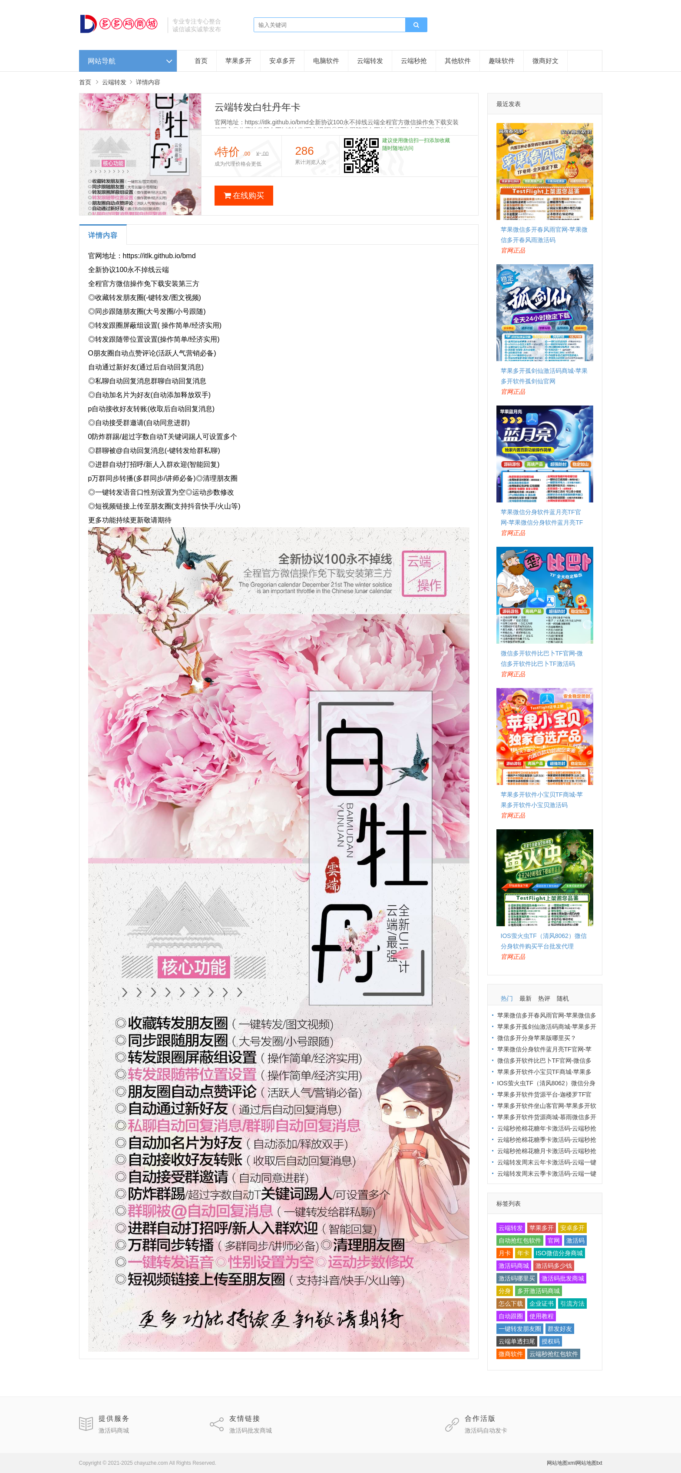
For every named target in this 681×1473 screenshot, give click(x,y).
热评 (544, 998)
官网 (554, 1240)
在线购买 (244, 195)
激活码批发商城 (563, 1278)
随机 (563, 998)
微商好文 (545, 60)
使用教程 (541, 1316)
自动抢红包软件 (520, 1240)
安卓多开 (282, 60)
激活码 (575, 1240)
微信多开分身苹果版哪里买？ (536, 1037)
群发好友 (560, 1328)
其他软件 (458, 60)
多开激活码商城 (538, 1290)
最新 (525, 998)
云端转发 (370, 60)
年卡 (523, 1253)
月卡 (505, 1253)
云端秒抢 (414, 60)
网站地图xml (561, 1463)
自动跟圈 (511, 1316)
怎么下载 (511, 1303)
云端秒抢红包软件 (553, 1353)
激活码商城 (514, 1265)
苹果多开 (238, 60)
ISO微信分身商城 (559, 1253)
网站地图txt (589, 1463)
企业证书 (541, 1303)
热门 (507, 998)
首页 (201, 60)
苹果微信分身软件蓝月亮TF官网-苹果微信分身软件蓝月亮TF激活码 (542, 522)
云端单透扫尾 (517, 1341)
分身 (505, 1290)
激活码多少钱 (554, 1265)
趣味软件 (502, 60)
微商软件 (511, 1353)
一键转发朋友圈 (520, 1328)
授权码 (551, 1341)
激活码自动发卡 (486, 1430)
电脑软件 (326, 60)
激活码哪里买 (517, 1278)
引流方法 (572, 1303)
